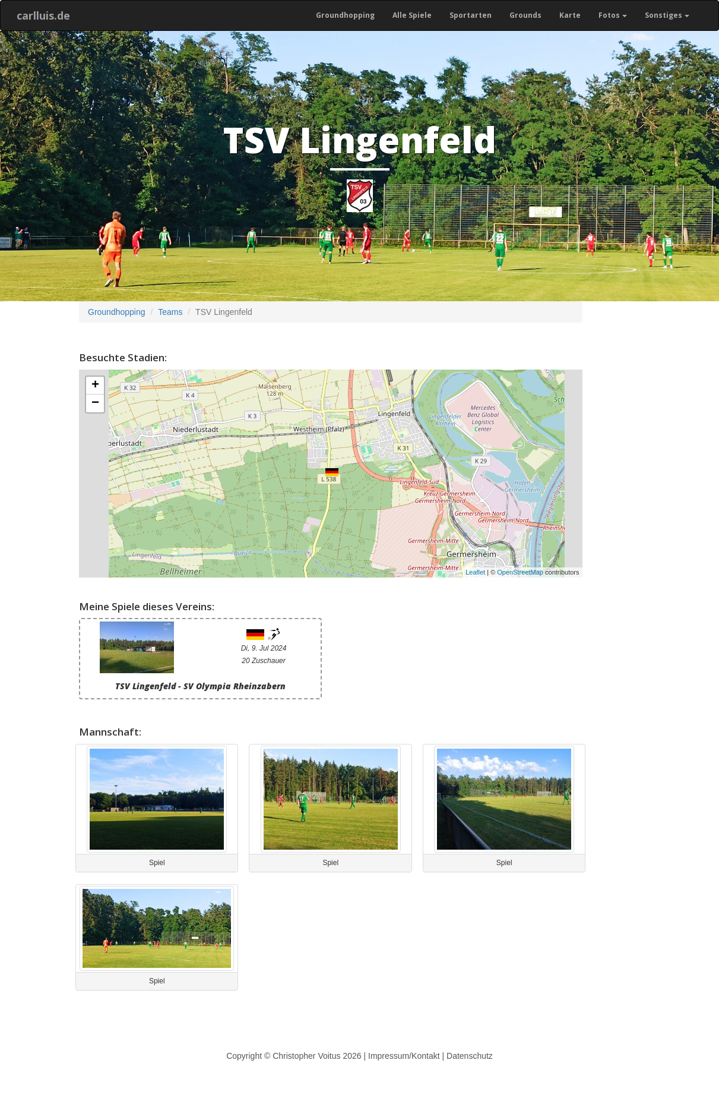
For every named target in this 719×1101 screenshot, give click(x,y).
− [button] (95, 403)
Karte (570, 15)
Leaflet (475, 572)
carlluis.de (43, 15)
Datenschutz (469, 1056)
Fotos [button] (612, 15)
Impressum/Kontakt (404, 1056)
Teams (170, 312)
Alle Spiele (412, 15)
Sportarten (470, 15)
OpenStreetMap (520, 572)
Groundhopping (345, 15)
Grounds (525, 15)
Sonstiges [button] (667, 15)
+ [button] (95, 386)
